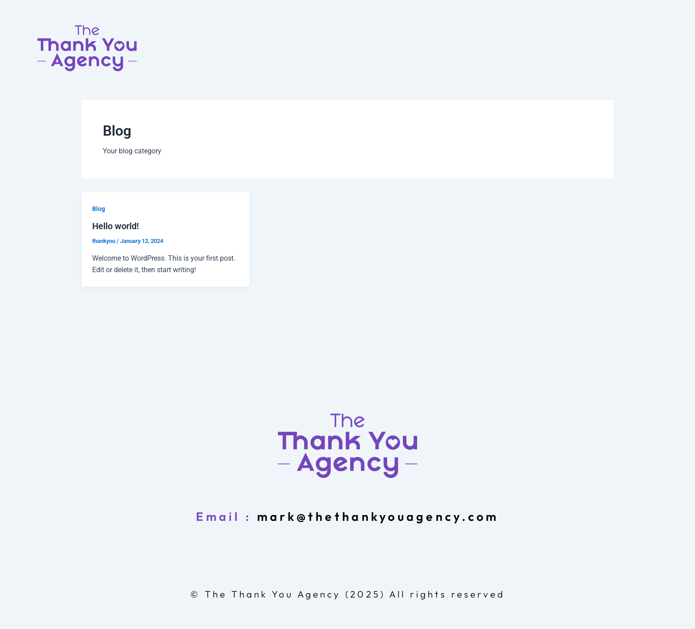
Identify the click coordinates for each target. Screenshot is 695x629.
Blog (98, 208)
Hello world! (115, 226)
